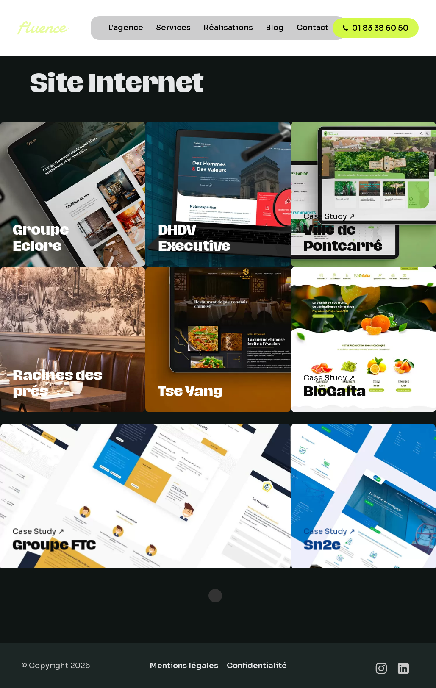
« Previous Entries (215, 595)
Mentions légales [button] (184, 665)
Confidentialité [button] (257, 665)
